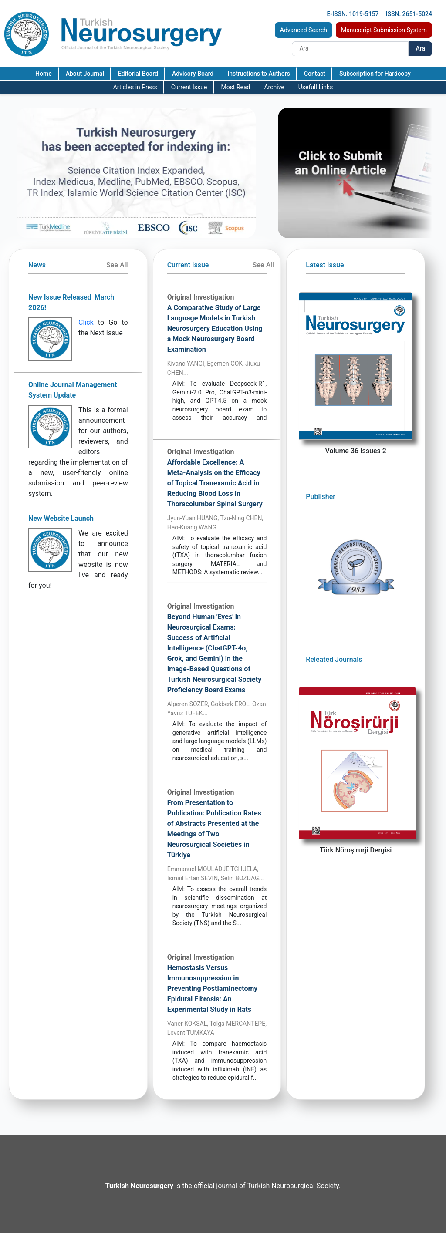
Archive (274, 87)
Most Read (235, 87)
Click (86, 322)
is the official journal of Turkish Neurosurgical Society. (223, 1186)
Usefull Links (315, 87)
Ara (420, 48)
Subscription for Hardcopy (375, 73)
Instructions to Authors (258, 73)
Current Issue (189, 87)
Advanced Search (303, 30)
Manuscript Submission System (384, 30)
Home (43, 73)
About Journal (85, 73)
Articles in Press (135, 87)
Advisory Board (192, 73)
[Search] (350, 48)
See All (117, 265)
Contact (314, 73)
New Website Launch (61, 518)
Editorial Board (138, 73)
